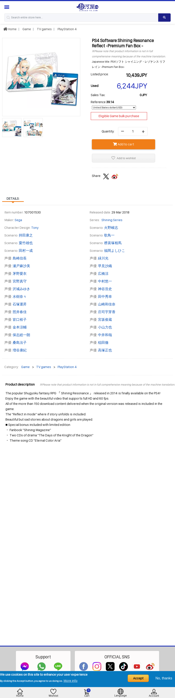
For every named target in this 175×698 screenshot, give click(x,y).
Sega (18, 220)
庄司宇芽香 (106, 312)
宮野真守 (20, 281)
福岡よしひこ (114, 251)
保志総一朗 (21, 335)
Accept (138, 678)
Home (10, 29)
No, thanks (164, 678)
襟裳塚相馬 (113, 243)
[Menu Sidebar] (7, 7)
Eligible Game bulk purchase (119, 116)
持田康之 (26, 235)
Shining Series (111, 220)
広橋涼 (103, 273)
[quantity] (133, 131)
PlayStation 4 (67, 29)
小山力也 (105, 327)
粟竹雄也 (26, 243)
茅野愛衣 (20, 273)
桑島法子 (20, 342)
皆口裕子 (20, 319)
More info (70, 681)
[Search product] (164, 17)
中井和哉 (105, 335)
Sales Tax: (98, 95)
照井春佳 (20, 312)
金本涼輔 (20, 327)
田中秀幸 (105, 296)
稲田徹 (103, 342)
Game (26, 29)
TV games (44, 29)
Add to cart (123, 144)
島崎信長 (20, 258)
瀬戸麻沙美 (21, 266)
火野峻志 (111, 228)
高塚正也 (105, 350)
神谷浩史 (105, 289)
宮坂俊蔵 (105, 319)
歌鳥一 (109, 235)
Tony (35, 228)
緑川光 (103, 258)
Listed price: (100, 74)
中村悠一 (105, 281)
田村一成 (26, 251)
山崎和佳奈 (106, 304)
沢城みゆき (21, 289)
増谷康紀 (20, 350)
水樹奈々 (20, 296)
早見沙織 (105, 266)
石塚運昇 (20, 304)
